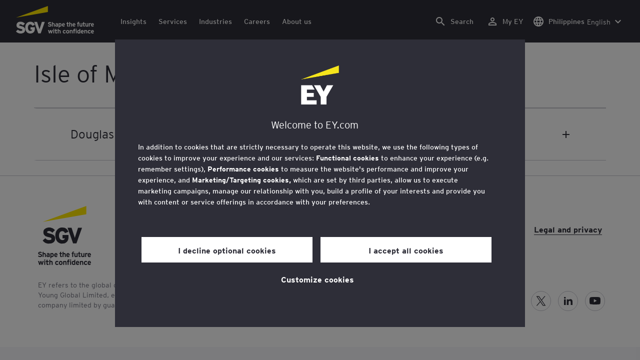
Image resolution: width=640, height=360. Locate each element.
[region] (320, 183)
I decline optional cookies (227, 250)
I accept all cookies (406, 250)
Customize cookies (317, 279)
